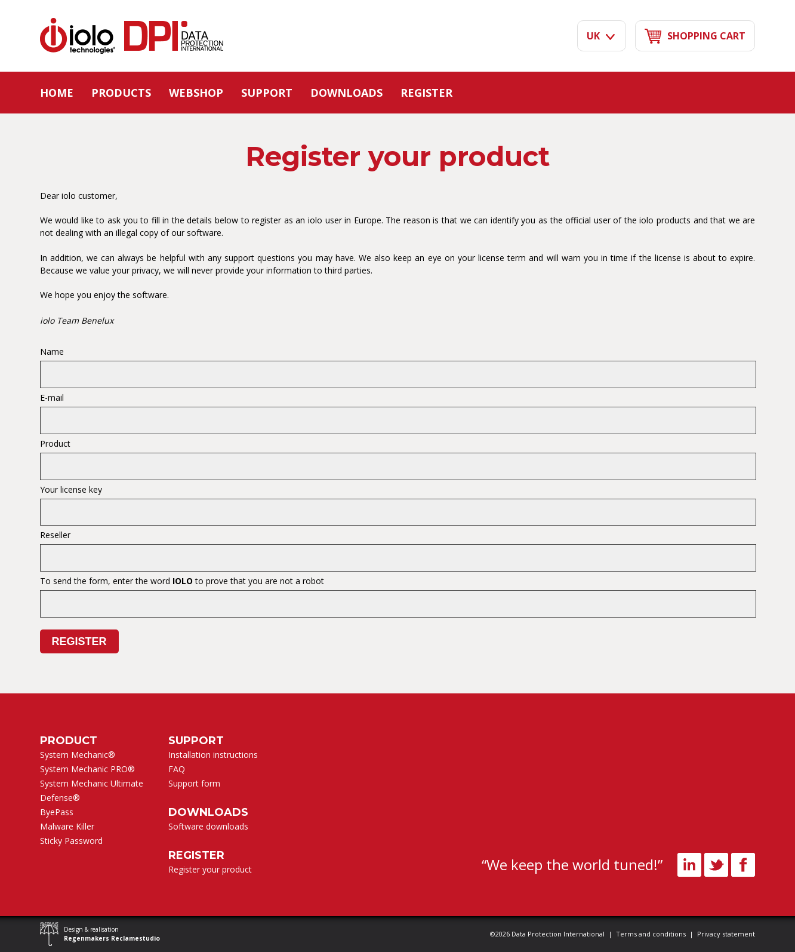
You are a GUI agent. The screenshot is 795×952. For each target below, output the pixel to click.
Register (426, 92)
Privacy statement (726, 933)
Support (266, 92)
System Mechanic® (77, 754)
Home (56, 92)
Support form (194, 783)
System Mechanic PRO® (87, 769)
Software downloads (208, 826)
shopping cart (695, 36)
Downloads (346, 92)
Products (121, 92)
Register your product (210, 869)
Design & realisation (112, 933)
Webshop (196, 92)
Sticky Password (71, 840)
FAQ (176, 769)
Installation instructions (213, 754)
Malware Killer (67, 826)
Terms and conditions (651, 933)
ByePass (56, 812)
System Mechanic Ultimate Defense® (91, 790)
